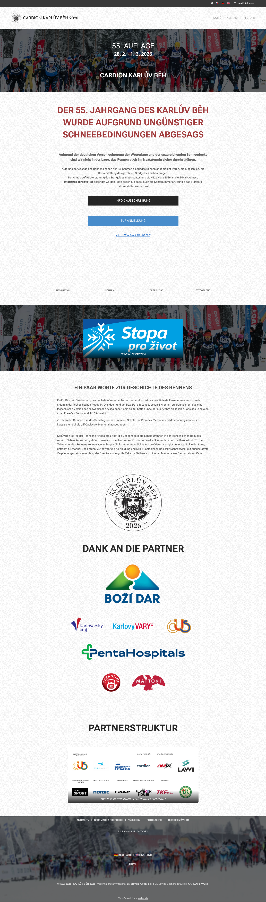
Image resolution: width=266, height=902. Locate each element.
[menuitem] (219, 18)
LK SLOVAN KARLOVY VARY (133, 831)
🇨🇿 (217, 3)
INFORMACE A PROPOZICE (108, 820)
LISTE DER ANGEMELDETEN (133, 235)
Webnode (143, 898)
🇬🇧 (228, 3)
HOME (133, 864)
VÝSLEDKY (134, 820)
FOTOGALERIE (154, 820)
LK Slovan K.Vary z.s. (139, 883)
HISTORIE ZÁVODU (178, 820)
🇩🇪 (222, 3)
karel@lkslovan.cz (246, 3)
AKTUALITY (83, 820)
